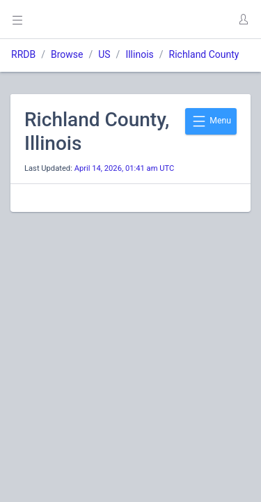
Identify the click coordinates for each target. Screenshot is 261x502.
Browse (67, 54)
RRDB (23, 54)
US (104, 54)
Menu (211, 121)
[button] (243, 19)
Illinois (139, 54)
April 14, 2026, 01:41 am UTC (124, 168)
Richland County (204, 54)
